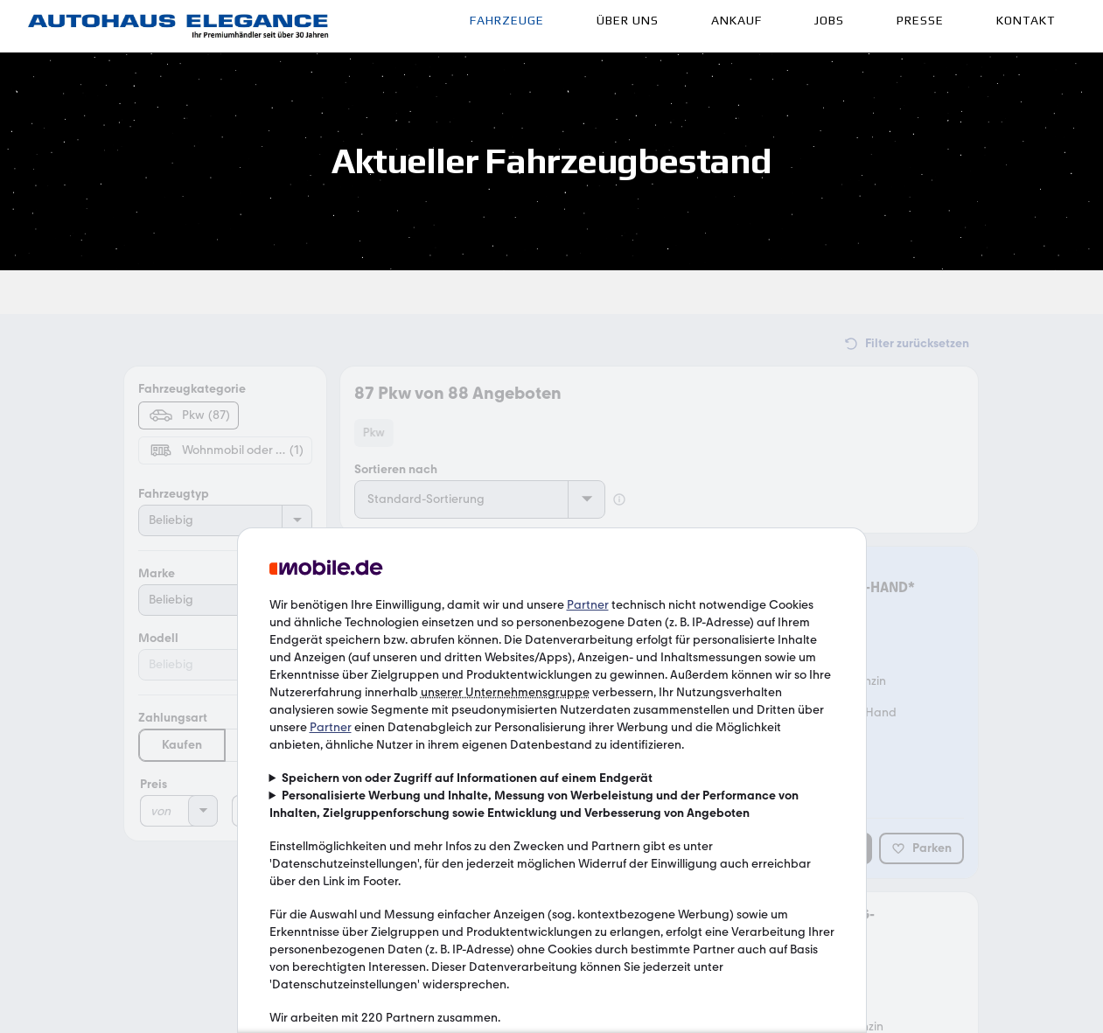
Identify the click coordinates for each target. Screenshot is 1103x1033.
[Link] (178, 26)
